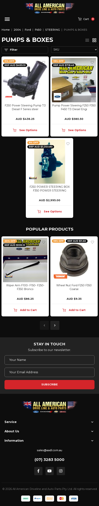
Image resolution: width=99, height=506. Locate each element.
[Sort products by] (74, 49)
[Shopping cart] (86, 19)
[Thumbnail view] (94, 40)
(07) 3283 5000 (49, 459)
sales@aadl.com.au (49, 450)
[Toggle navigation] (7, 19)
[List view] (87, 40)
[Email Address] (49, 372)
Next (54, 325)
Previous (44, 325)
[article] (25, 277)
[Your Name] (49, 360)
